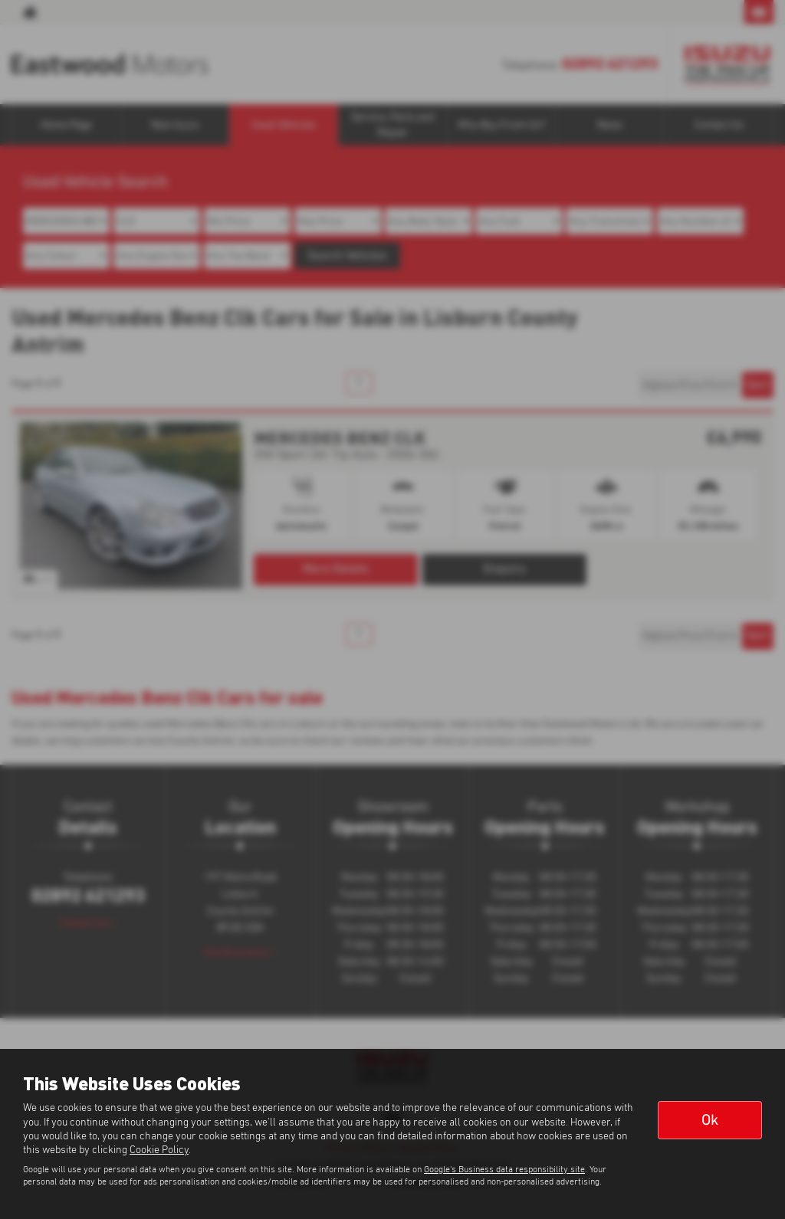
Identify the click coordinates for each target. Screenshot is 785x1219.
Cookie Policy (159, 1150)
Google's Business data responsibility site (504, 1170)
